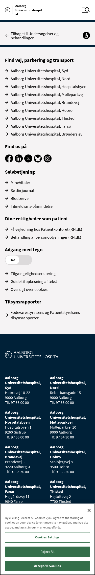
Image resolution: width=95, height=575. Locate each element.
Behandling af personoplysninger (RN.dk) (46, 237)
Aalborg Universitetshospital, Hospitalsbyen (48, 86)
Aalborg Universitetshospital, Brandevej (45, 102)
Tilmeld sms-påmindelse (31, 206)
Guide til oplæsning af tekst (34, 281)
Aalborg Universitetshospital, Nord (40, 78)
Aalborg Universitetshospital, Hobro (41, 110)
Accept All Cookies (47, 566)
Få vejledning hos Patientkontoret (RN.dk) (46, 229)
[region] (47, 539)
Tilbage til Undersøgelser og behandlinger (32, 36)
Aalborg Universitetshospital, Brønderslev (46, 134)
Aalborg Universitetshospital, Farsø (41, 126)
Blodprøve (19, 198)
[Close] (89, 510)
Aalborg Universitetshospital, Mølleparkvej (47, 94)
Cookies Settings (47, 537)
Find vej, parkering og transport (39, 60)
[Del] (86, 35)
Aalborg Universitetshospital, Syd (39, 70)
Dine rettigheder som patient (36, 218)
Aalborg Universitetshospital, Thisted (42, 118)
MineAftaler (20, 182)
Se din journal (22, 190)
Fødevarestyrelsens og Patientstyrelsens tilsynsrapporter (45, 315)
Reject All (47, 552)
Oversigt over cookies (29, 289)
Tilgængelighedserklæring (33, 273)
